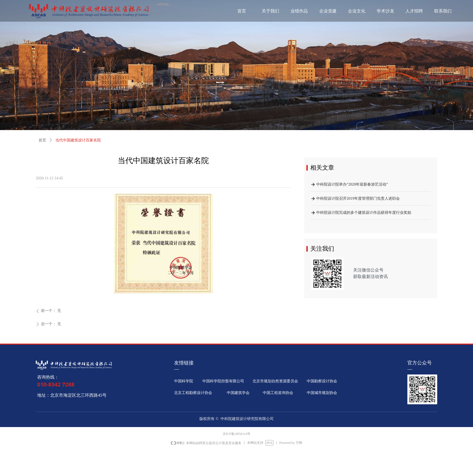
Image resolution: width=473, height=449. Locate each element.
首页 (42, 140)
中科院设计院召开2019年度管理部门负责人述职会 (358, 199)
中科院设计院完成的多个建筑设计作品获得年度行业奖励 (363, 213)
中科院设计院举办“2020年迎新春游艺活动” (352, 185)
